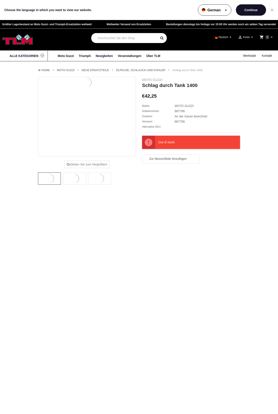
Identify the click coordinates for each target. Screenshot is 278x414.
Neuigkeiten (104, 56)
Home (45, 70)
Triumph (85, 56)
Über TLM (153, 56)
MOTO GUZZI (65, 70)
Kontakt (267, 55)
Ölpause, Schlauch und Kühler (140, 70)
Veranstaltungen (129, 56)
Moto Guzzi (66, 56)
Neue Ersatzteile (95, 70)
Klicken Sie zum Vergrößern (87, 164)
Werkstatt (249, 55)
